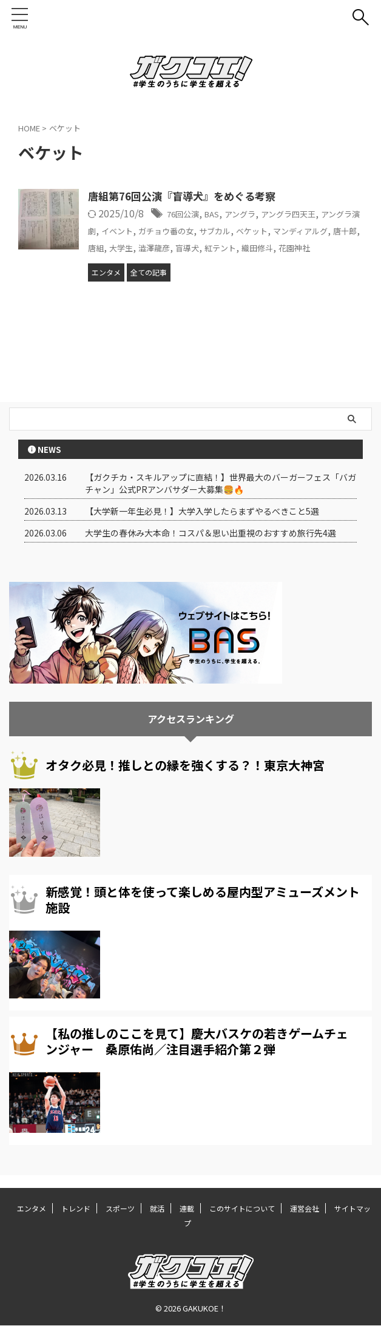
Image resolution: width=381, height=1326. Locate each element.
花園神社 (166, 261)
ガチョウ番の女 (220, 230)
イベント (161, 230)
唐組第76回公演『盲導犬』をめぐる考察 (187, 197)
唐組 (195, 246)
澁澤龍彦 (264, 246)
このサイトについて (242, 1209)
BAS (221, 214)
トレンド (75, 1209)
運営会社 (304, 1209)
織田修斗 (122, 261)
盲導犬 (304, 246)
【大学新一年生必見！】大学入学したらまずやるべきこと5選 (202, 524)
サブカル (279, 230)
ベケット (323, 230)
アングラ (255, 214)
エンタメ (31, 1209)
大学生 (225, 246)
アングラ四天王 (313, 214)
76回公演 (187, 214)
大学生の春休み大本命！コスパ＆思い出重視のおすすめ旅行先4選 (210, 546)
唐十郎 (165, 246)
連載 (187, 1209)
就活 (157, 1209)
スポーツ (120, 1209)
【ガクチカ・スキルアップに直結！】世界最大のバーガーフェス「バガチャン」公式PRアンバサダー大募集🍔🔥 (220, 496)
